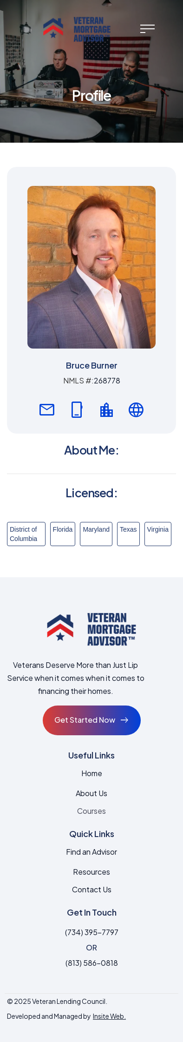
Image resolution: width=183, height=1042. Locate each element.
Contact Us (91, 889)
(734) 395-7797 (91, 932)
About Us (91, 793)
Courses (91, 811)
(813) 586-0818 (91, 963)
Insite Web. (109, 1016)
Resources (91, 872)
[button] (147, 29)
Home (91, 773)
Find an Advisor (91, 852)
